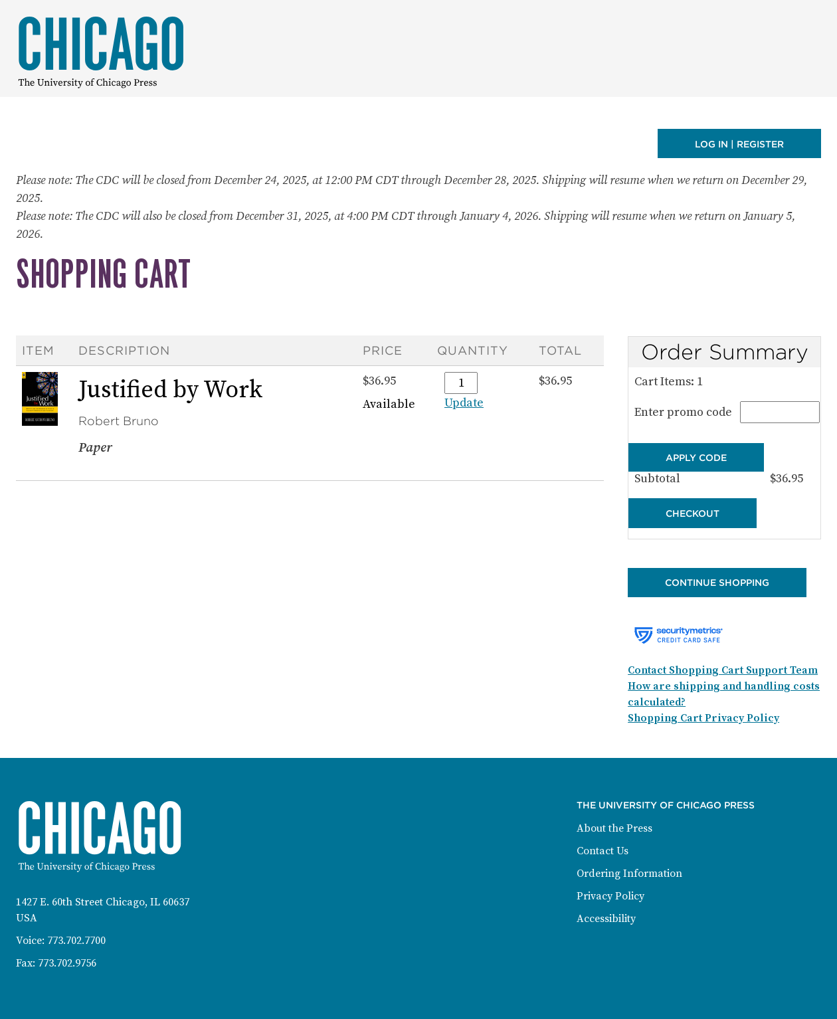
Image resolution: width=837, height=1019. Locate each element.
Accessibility (606, 918)
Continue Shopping (717, 583)
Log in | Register (739, 144)
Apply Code (696, 457)
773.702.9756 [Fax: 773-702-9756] (67, 963)
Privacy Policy (610, 896)
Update (464, 403)
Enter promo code (724, 412)
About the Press (614, 828)
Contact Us (602, 851)
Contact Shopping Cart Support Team (723, 670)
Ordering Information (629, 873)
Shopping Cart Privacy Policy (703, 718)
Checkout (692, 513)
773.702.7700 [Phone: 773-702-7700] (76, 940)
